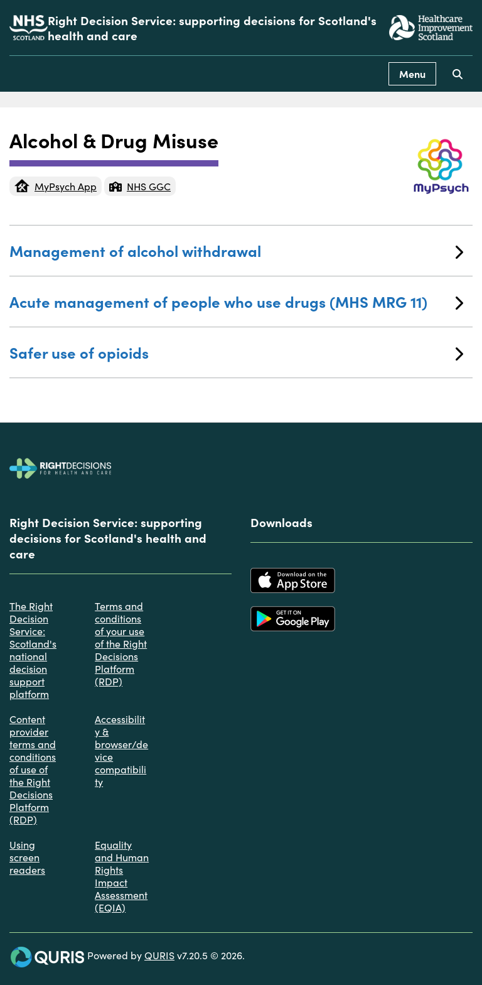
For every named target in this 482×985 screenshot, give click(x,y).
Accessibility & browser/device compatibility (121, 750)
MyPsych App (55, 186)
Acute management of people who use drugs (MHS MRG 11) (236, 301)
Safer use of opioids (236, 352)
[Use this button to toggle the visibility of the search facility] (457, 74)
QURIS (159, 955)
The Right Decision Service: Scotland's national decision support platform (32, 649)
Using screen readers (27, 857)
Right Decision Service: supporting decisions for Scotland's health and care (212, 28)
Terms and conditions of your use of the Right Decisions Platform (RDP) (121, 643)
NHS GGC (140, 186)
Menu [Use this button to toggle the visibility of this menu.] (412, 73)
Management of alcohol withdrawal (236, 250)
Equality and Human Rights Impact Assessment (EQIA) (122, 875)
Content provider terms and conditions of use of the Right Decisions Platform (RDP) (32, 768)
